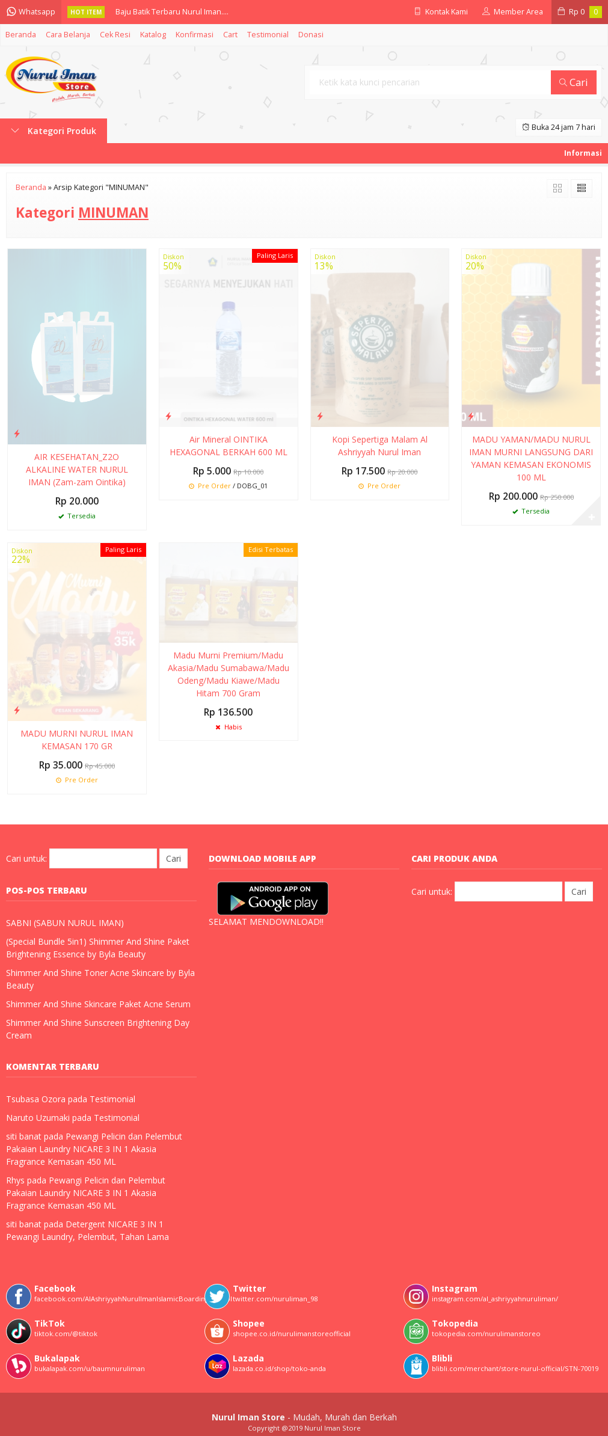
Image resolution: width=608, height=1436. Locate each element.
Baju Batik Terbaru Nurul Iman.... (172, 12)
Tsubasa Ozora (36, 1099)
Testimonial (268, 34)
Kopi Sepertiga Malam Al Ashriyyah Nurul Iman (380, 446)
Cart (230, 34)
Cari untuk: (26, 858)
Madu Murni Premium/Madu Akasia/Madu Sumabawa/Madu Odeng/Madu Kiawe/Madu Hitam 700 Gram (228, 674)
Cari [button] (573, 82)
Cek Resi (115, 34)
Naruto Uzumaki (38, 1117)
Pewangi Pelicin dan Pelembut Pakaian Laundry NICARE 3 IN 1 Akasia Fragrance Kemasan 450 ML (94, 1149)
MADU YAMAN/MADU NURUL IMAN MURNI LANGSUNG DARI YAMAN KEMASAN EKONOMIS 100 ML (531, 458)
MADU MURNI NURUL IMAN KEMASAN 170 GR (76, 740)
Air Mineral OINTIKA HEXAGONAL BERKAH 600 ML (228, 446)
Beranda (20, 34)
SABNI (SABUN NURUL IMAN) (65, 922)
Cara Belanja (68, 34)
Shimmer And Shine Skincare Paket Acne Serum (98, 1004)
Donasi (311, 34)
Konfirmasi (194, 34)
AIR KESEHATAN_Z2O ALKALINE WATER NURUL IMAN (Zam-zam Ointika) (77, 469)
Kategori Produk (53, 131)
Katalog (153, 34)
